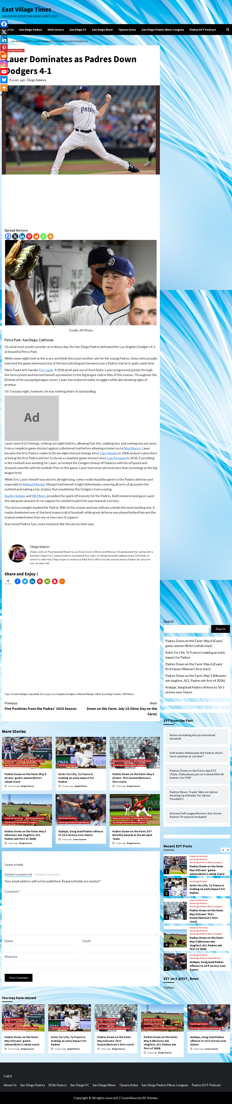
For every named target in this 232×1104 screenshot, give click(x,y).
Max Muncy (132, 448)
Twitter (168, 987)
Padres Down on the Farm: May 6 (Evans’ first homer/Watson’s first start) (133, 777)
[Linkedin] (22, 236)
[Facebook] (8, 236)
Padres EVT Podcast (203, 29)
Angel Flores (81, 786)
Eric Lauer (46, 370)
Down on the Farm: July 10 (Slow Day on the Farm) (119, 708)
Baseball (34, 694)
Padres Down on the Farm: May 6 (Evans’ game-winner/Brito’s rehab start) (25, 777)
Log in (8, 1076)
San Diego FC (77, 29)
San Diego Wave (102, 29)
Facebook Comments (48, 874)
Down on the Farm (14, 760)
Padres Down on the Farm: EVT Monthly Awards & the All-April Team (132, 835)
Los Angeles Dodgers (64, 694)
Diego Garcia (27, 786)
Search (168, 621)
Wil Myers (39, 496)
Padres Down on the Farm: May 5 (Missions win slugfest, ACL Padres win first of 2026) (25, 835)
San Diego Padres (30, 29)
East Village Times (26, 9)
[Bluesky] (4, 79)
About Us (8, 29)
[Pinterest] (29, 236)
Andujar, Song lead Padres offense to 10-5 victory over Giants (80, 833)
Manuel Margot (34, 484)
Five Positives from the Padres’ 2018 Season (43, 705)
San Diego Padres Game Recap (74, 822)
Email (86, 941)
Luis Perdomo (117, 458)
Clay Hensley (109, 453)
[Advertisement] (81, 202)
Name (9, 941)
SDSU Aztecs (55, 29)
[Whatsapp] (43, 236)
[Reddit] (36, 236)
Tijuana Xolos (127, 29)
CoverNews (129, 1098)
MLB (98, 694)
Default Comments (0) (18, 874)
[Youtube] (4, 71)
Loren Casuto (79, 839)
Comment (13, 891)
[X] (15, 236)
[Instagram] (4, 63)
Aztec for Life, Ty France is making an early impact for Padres (76, 777)
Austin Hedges (15, 496)
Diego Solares (36, 80)
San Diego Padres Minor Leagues (163, 29)
